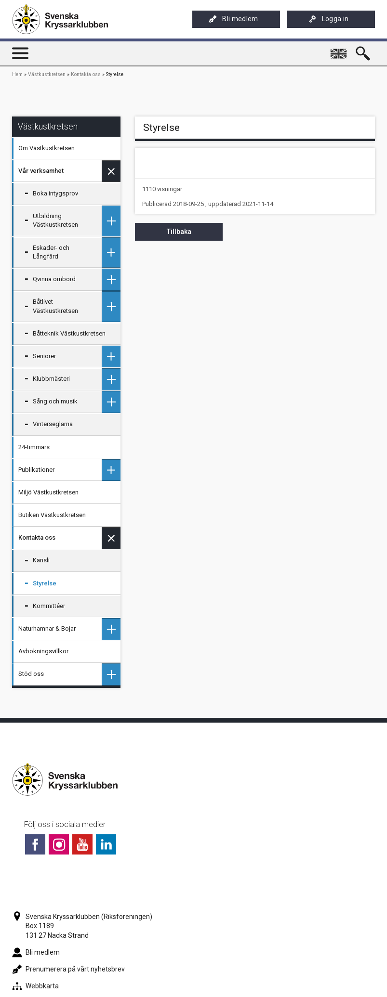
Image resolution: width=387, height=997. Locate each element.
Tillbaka (179, 231)
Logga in (328, 19)
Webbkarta (35, 986)
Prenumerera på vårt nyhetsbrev (68, 969)
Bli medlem (233, 19)
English (340, 49)
